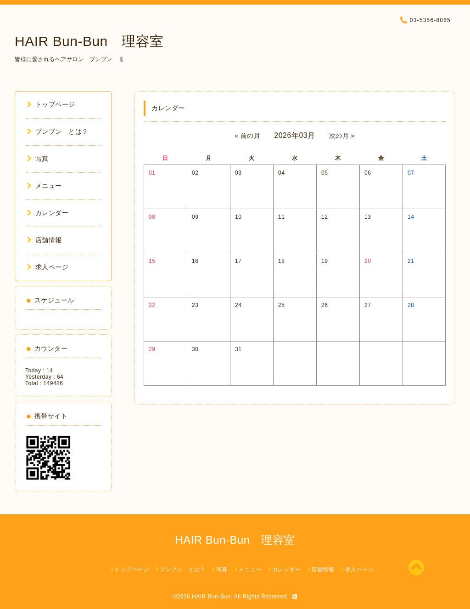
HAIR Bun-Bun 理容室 (89, 41)
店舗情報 (44, 240)
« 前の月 (247, 135)
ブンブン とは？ (58, 131)
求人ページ (47, 267)
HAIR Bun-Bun (211, 596)
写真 (38, 158)
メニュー (44, 185)
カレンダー (47, 212)
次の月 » (342, 135)
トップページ (51, 104)
